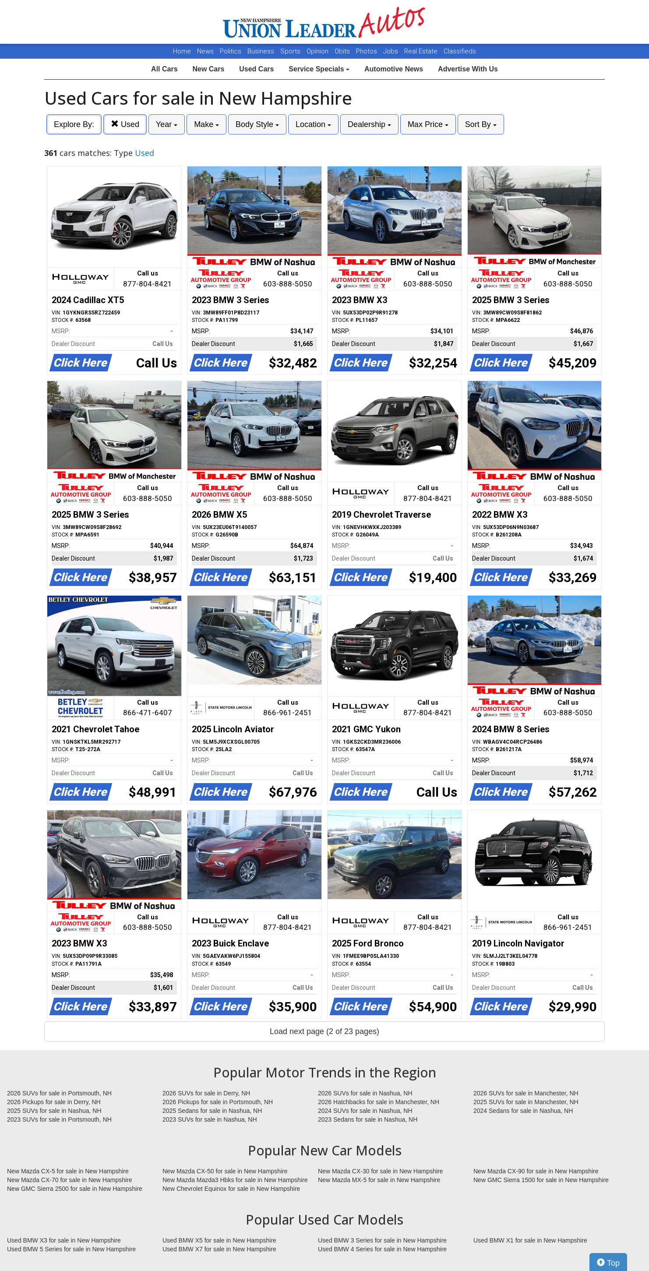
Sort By (481, 124)
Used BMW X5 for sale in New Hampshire (219, 1240)
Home (182, 51)
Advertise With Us (468, 69)
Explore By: (74, 124)
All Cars (164, 69)
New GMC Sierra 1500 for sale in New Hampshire (541, 1179)
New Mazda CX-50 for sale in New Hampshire (225, 1171)
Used (125, 124)
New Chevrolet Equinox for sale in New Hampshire (231, 1188)
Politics (230, 51)
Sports (291, 51)
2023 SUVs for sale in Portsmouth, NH (59, 1119)
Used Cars (256, 69)
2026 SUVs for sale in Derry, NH (206, 1093)
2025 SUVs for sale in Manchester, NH (525, 1101)
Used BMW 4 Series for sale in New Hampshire (382, 1249)
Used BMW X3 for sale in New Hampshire (64, 1240)
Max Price (428, 124)
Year (166, 124)
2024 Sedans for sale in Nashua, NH (523, 1110)
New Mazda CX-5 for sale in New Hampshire (68, 1171)
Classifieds (460, 51)
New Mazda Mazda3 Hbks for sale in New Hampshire (234, 1179)
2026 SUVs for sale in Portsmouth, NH (59, 1093)
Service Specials (319, 69)
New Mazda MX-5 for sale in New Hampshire (379, 1179)
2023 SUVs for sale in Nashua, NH (209, 1119)
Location (313, 124)
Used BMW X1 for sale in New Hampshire (530, 1240)
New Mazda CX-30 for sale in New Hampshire (380, 1171)
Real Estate (421, 51)
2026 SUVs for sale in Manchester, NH (525, 1093)
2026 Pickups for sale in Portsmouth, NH (217, 1101)
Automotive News (393, 69)
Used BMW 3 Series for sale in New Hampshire (382, 1240)
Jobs (391, 51)
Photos (367, 51)
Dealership (369, 124)
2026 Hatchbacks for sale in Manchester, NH (378, 1101)
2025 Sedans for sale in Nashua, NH (212, 1110)
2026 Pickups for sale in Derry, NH (54, 1101)
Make (206, 124)
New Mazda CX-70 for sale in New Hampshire (69, 1179)
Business (261, 51)
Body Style (257, 124)
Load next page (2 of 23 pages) (324, 1031)
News (205, 51)
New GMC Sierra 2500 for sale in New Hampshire (74, 1188)
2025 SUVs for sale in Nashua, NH (54, 1110)
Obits (343, 51)
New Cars (208, 69)
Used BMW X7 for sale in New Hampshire (219, 1249)
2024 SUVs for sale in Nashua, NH (365, 1110)
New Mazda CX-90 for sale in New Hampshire (536, 1171)
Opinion (318, 51)
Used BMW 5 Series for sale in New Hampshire (71, 1249)
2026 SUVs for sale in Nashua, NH (365, 1093)
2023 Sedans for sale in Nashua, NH (367, 1119)
